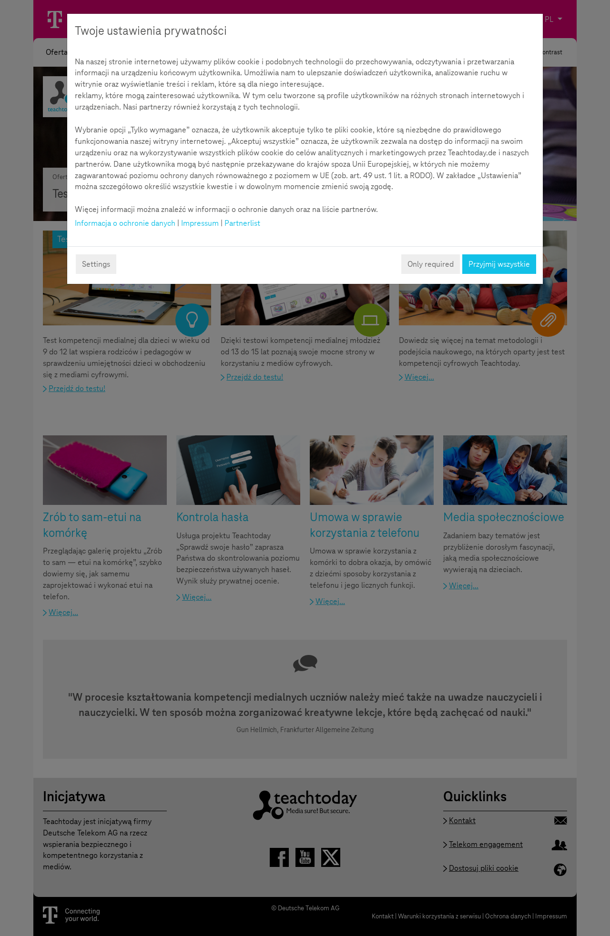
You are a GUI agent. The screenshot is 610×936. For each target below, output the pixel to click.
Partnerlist (242, 223)
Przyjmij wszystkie (499, 264)
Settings (96, 264)
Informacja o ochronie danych (125, 223)
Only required (430, 264)
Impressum (200, 223)
